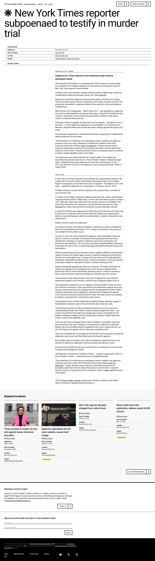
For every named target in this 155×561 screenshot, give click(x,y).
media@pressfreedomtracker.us (17, 501)
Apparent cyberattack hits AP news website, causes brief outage (56, 432)
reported (102, 95)
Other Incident (14, 63)
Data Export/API (19, 554)
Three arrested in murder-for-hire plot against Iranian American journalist (20, 432)
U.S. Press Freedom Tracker (13, 4)
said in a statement (89, 146)
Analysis (40, 4)
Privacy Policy (34, 554)
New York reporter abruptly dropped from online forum (92, 407)
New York (58, 56)
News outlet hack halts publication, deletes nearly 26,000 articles (133, 408)
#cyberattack (47, 459)
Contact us (62, 506)
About (50, 4)
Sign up (68, 532)
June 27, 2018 (59, 53)
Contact (46, 554)
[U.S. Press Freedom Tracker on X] (68, 554)
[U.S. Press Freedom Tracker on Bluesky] (60, 554)
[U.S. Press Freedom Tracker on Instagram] (77, 554)
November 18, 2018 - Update (64, 71)
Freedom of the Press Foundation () (42, 544)
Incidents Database (30, 4)
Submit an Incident (138, 4)
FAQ (46, 4)
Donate (120, 4)
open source (71, 544)
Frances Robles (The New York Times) (67, 58)
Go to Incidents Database (136, 472)
